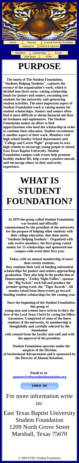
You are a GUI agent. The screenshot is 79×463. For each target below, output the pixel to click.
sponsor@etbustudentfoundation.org (39, 377)
